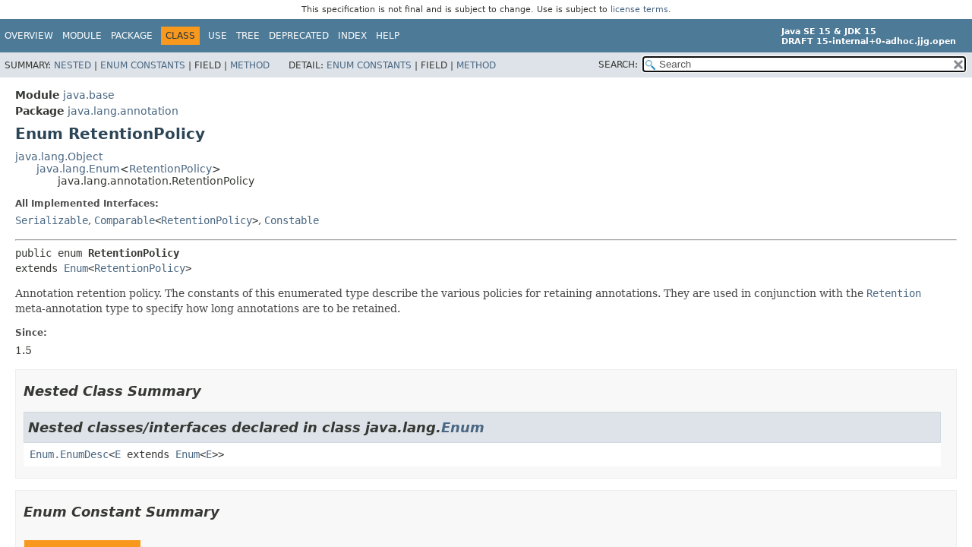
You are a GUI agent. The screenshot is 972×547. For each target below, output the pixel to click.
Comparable (124, 220)
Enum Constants (142, 65)
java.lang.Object (59, 156)
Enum (76, 268)
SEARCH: (618, 64)
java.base (89, 95)
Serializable (51, 220)
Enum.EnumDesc (69, 454)
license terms (639, 9)
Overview (29, 35)
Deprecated (299, 35)
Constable (291, 220)
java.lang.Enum (78, 169)
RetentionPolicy (170, 169)
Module (82, 35)
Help (387, 35)
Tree (248, 35)
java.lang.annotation (123, 111)
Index (352, 35)
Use (217, 35)
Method (250, 65)
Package (132, 35)
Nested (72, 65)
